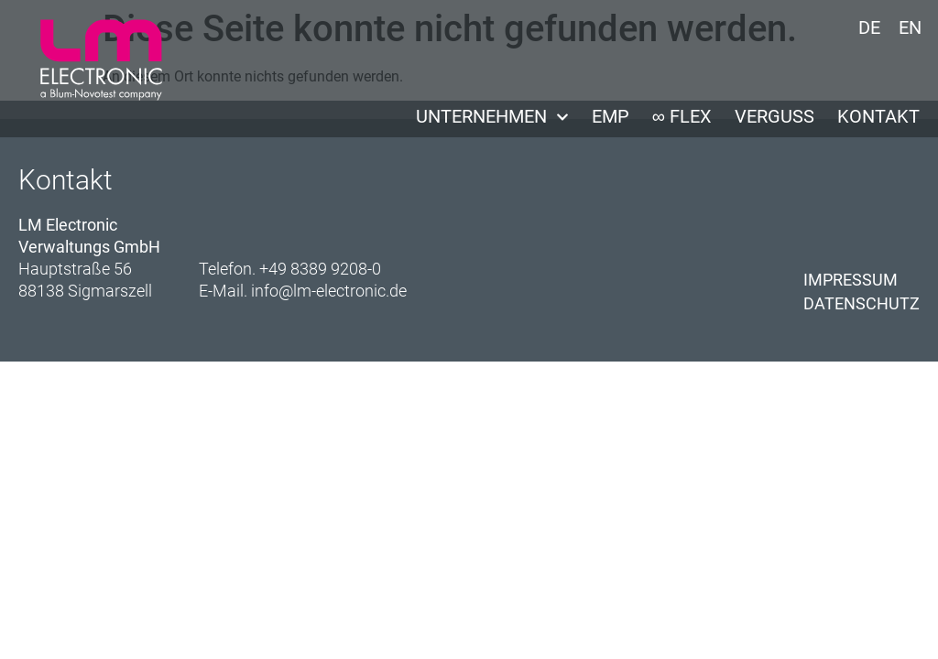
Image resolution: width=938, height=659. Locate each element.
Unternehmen (492, 116)
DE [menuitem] (869, 27)
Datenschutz (861, 303)
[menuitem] (869, 27)
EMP (610, 116)
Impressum (850, 279)
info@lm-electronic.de (329, 290)
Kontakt (878, 116)
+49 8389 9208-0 (320, 268)
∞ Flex (682, 116)
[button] (40, 618)
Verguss (774, 116)
